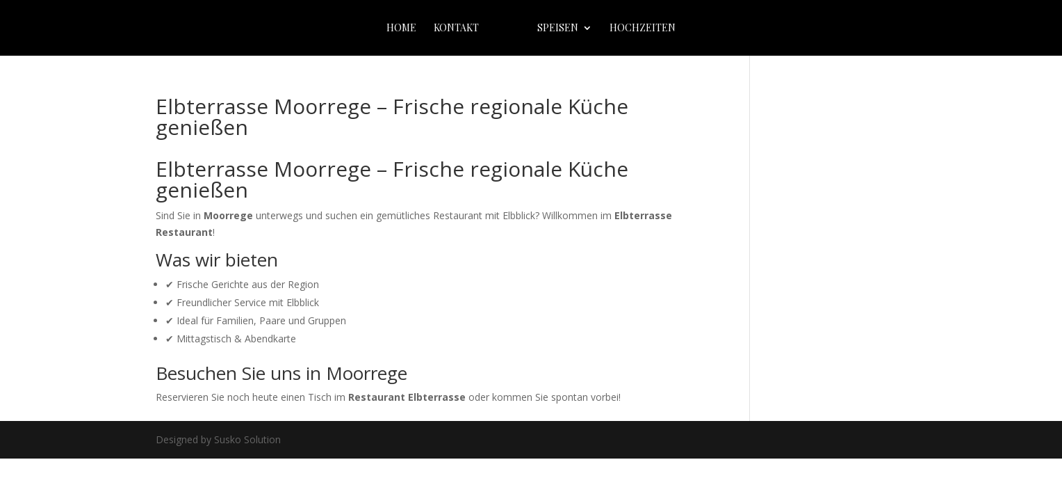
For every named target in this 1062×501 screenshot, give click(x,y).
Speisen (557, 28)
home (401, 28)
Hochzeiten (643, 28)
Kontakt (456, 28)
